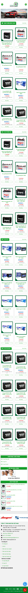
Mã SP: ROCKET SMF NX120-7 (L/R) (7, 124)
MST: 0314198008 (7, 535)
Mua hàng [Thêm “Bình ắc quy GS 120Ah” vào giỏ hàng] (21, 317)
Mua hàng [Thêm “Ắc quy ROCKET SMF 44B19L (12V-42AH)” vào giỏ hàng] (21, 424)
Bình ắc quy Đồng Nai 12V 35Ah (7, 202)
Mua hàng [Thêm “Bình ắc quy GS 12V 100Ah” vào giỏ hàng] (7, 343)
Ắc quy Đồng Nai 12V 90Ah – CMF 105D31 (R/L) (7, 228)
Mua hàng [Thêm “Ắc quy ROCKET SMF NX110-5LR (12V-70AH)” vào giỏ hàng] (7, 448)
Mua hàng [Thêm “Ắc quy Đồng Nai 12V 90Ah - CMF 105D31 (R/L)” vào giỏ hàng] (7, 234)
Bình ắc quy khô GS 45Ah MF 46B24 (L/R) (21, 283)
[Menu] (2, 4)
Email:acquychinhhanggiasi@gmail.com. (11, 537)
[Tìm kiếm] (26, 4)
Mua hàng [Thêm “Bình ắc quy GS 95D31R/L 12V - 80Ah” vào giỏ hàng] (21, 264)
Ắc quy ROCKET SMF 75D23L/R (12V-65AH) (7, 418)
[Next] (27, 518)
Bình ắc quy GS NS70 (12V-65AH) (21, 337)
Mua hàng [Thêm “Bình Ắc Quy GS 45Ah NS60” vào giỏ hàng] (21, 100)
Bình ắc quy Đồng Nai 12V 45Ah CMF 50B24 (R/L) (7, 43)
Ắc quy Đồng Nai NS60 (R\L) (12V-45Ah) (21, 41)
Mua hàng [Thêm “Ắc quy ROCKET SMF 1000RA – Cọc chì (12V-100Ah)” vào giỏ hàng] (21, 126)
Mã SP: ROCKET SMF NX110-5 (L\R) (7, 446)
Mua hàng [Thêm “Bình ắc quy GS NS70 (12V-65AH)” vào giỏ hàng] (21, 343)
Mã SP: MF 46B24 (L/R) (21, 288)
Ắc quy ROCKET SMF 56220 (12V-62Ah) (21, 442)
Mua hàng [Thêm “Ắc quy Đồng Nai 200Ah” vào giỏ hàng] (7, 73)
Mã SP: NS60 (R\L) (21, 45)
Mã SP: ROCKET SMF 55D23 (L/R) (21, 397)
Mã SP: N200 (7, 71)
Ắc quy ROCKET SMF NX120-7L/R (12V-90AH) (7, 119)
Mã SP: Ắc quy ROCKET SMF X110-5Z (7, 98)
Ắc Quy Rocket (5, 464)
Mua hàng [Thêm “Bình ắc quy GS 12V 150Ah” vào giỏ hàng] (7, 317)
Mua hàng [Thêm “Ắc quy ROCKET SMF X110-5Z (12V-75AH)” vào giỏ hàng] (7, 100)
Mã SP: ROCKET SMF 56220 (21, 446)
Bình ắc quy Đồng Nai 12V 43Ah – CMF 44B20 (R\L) (21, 226)
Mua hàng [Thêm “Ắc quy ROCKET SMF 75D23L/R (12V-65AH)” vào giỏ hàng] (7, 424)
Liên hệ (3, 546)
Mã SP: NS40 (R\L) (7, 205)
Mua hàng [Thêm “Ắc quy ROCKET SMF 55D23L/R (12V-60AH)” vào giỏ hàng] (21, 399)
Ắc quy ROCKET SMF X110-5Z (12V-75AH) (7, 92)
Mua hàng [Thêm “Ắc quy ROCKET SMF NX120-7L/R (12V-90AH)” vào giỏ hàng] (7, 126)
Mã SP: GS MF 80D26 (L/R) (7, 288)
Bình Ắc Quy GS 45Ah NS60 (21, 93)
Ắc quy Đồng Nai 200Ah (7, 65)
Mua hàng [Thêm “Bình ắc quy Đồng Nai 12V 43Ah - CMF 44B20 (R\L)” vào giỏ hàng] (21, 234)
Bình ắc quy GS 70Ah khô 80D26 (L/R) (7, 283)
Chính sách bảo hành (6, 551)
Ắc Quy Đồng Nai (5, 459)
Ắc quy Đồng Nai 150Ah (21, 66)
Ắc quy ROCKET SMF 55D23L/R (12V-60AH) (21, 393)
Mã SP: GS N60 (21, 98)
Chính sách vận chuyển (7, 549)
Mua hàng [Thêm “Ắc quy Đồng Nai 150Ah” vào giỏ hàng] (21, 73)
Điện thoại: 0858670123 (8, 533)
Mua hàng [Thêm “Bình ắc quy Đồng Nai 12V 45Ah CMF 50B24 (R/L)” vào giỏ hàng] (7, 47)
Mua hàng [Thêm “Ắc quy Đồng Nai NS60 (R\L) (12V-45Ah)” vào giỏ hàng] (21, 47)
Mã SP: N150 (21, 71)
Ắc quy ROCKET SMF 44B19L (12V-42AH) (21, 418)
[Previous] (1, 518)
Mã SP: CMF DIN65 (21, 205)
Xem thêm (24, 23)
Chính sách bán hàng (6, 554)
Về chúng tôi (4, 543)
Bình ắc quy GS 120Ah (21, 309)
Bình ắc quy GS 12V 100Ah (7, 335)
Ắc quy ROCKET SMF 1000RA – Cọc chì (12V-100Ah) (21, 121)
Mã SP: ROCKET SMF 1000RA (21, 124)
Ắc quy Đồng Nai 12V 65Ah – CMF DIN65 (21, 200)
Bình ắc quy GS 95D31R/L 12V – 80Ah (21, 257)
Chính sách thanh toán (6, 556)
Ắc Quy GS (4, 461)
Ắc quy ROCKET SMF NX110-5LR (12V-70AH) (7, 442)
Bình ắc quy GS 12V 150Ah (7, 309)
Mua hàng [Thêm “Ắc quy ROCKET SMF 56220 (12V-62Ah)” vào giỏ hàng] (21, 448)
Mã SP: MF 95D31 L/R (21, 262)
